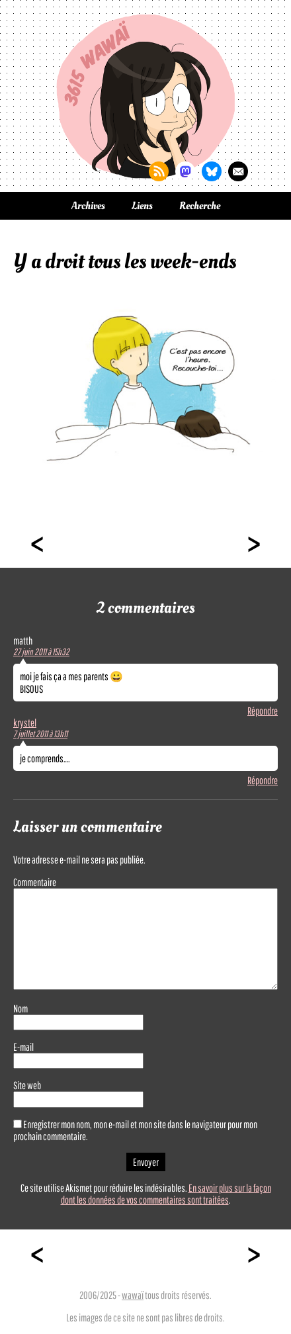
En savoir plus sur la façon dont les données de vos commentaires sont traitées (166, 1194)
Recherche (199, 206)
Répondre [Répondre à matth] (262, 711)
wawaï (133, 1295)
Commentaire (34, 882)
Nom (20, 1008)
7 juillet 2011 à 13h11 (40, 734)
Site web (27, 1085)
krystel (24, 723)
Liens (142, 206)
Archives (88, 206)
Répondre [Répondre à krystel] (262, 780)
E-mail (23, 1047)
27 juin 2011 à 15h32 (41, 651)
